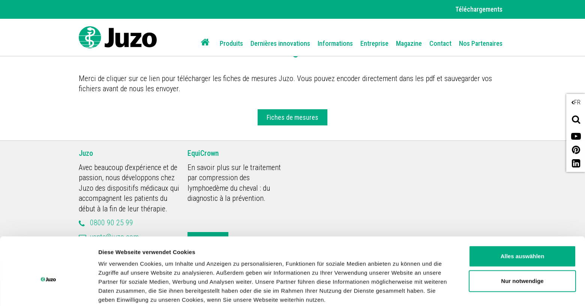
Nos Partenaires (480, 43)
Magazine (409, 43)
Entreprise (374, 43)
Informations (335, 43)
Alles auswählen (522, 218)
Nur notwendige (522, 242)
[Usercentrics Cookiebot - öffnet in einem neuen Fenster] (48, 291)
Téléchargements (478, 9)
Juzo (86, 153)
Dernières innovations (280, 43)
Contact (440, 43)
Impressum (309, 270)
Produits (231, 43)
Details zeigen (117, 291)
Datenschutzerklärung (247, 270)
